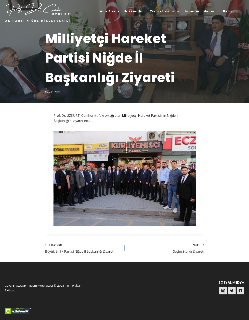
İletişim (230, 11)
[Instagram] (223, 290)
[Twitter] (232, 290)
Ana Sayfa (109, 11)
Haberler (191, 11)
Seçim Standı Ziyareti (166, 248)
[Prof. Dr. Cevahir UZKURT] (37, 12)
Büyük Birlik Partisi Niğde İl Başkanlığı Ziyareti (83, 248)
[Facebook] (240, 290)
